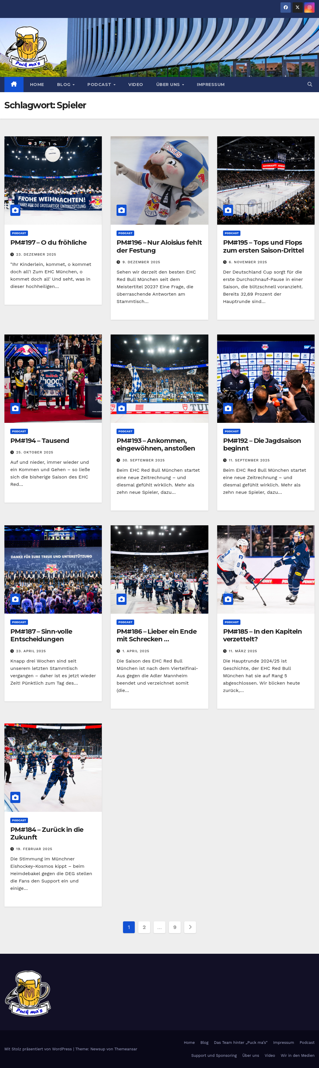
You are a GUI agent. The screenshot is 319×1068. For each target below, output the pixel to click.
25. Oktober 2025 (34, 452)
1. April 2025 (135, 651)
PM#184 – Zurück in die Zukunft (46, 833)
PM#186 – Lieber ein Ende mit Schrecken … (157, 635)
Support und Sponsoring (214, 1055)
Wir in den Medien (298, 1055)
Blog (64, 84)
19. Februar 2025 (34, 849)
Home (37, 84)
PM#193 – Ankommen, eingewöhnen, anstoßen (156, 444)
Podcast (100, 84)
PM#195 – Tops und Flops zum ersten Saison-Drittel (263, 246)
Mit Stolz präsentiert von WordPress (38, 1049)
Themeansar (125, 1049)
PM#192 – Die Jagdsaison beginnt (262, 444)
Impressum (211, 84)
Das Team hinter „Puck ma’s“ (241, 1042)
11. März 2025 (243, 651)
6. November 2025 (248, 262)
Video (135, 84)
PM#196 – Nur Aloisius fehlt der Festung (159, 246)
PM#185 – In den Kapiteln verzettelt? (262, 635)
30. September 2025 (143, 460)
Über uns (169, 84)
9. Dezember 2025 (141, 262)
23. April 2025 (31, 651)
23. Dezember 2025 (36, 254)
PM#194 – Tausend (39, 441)
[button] (310, 84)
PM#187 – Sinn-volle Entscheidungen (41, 635)
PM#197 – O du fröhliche (48, 242)
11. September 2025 (249, 460)
